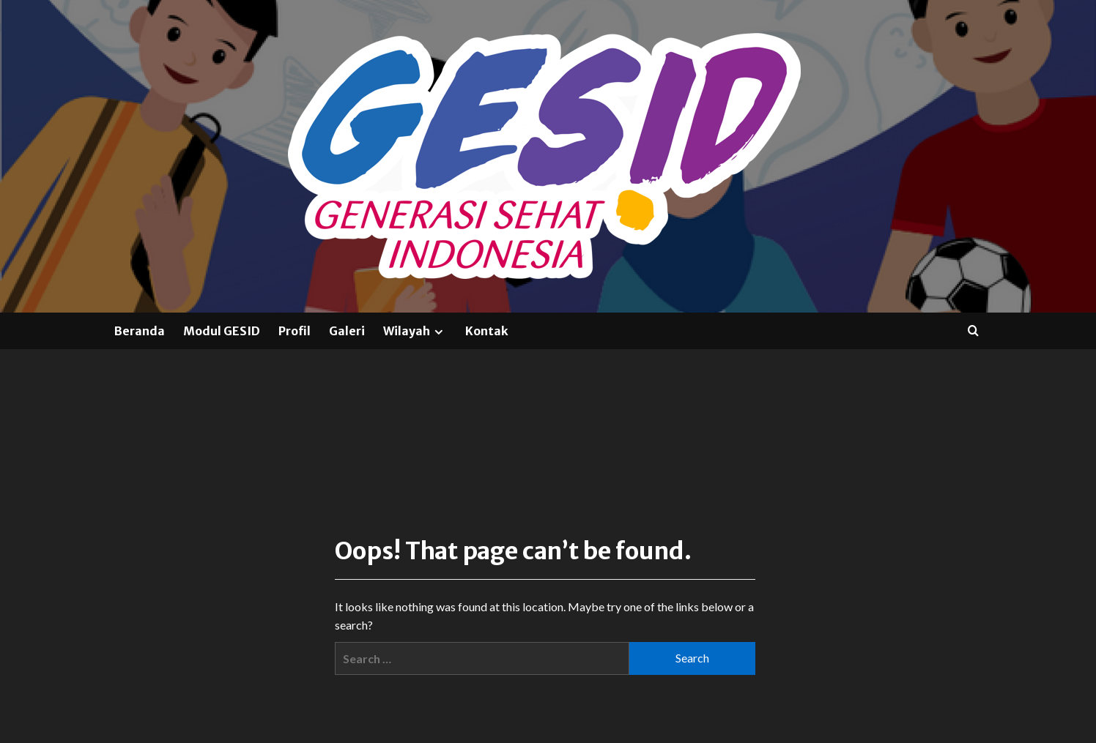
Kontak (486, 331)
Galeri (347, 331)
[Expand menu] (438, 332)
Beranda (139, 331)
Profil (294, 331)
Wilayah (415, 331)
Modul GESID (221, 331)
